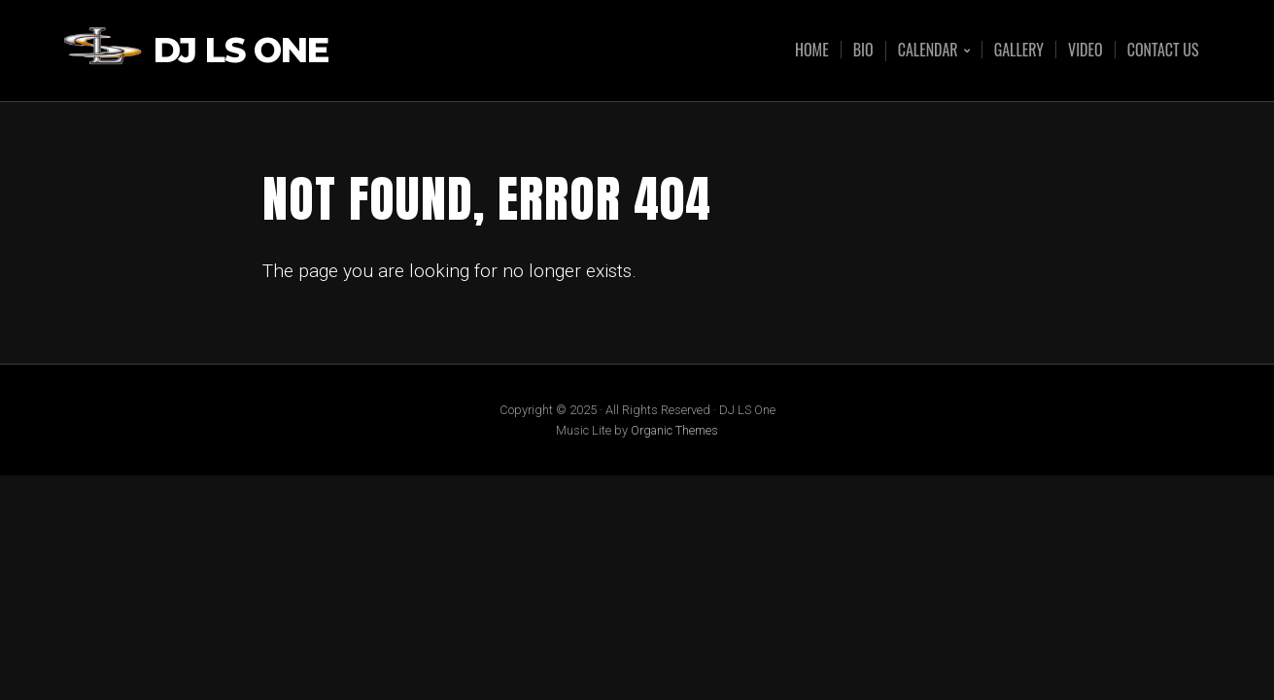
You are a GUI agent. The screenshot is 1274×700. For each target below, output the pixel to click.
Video (1085, 49)
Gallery (1019, 49)
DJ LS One (241, 51)
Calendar (928, 51)
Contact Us (1163, 49)
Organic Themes (674, 430)
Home (812, 49)
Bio (863, 49)
